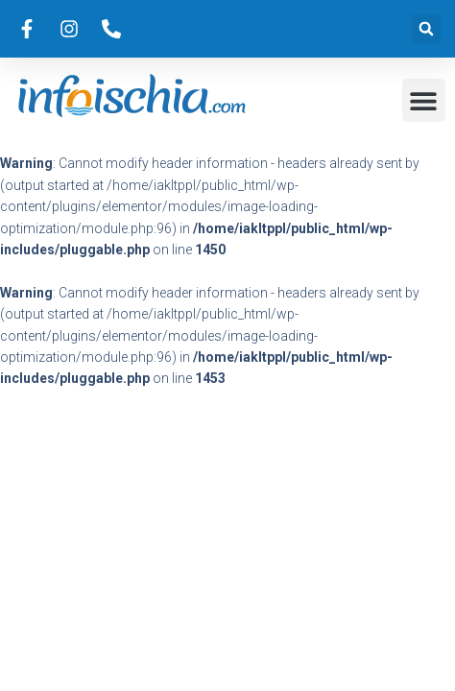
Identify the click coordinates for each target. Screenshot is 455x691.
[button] (426, 28)
